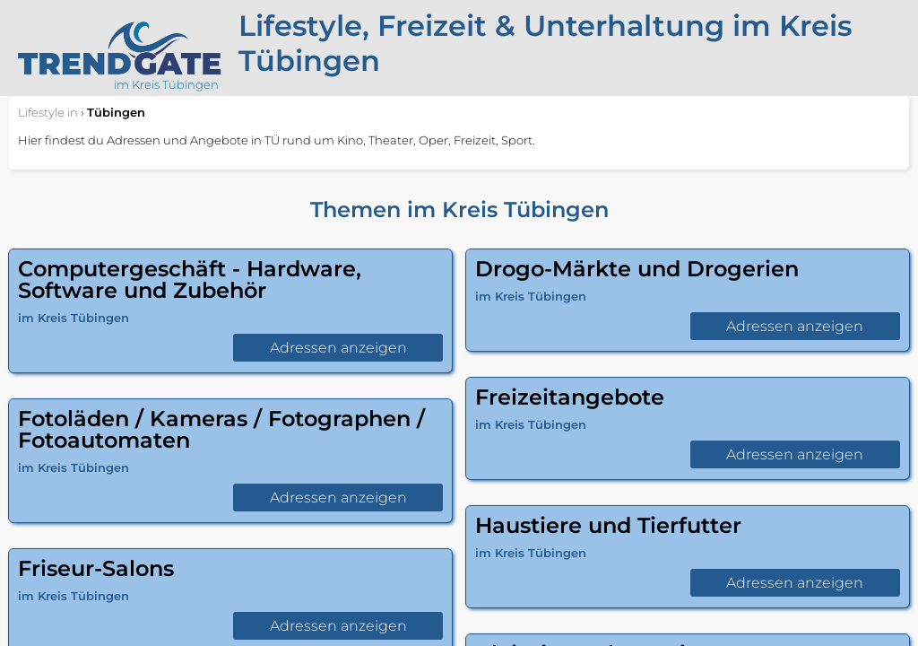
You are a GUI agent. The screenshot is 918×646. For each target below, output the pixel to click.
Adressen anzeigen (338, 347)
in (48, 112)
